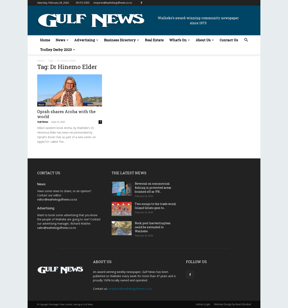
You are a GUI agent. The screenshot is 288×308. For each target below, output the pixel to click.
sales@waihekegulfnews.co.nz (56, 228)
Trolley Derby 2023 (57, 49)
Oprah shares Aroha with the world (66, 114)
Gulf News (42, 121)
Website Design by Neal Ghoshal (232, 304)
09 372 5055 (83, 2)
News (62, 40)
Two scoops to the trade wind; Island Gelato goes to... (155, 206)
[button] (246, 40)
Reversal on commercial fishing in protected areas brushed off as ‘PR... (153, 188)
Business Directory (121, 40)
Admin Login (203, 304)
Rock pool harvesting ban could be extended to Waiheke (153, 227)
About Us (205, 40)
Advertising (86, 40)
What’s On (179, 40)
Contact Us (229, 40)
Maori (41, 104)
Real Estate (154, 40)
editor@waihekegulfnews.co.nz (57, 199)
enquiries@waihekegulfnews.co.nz (112, 2)
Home (45, 40)
